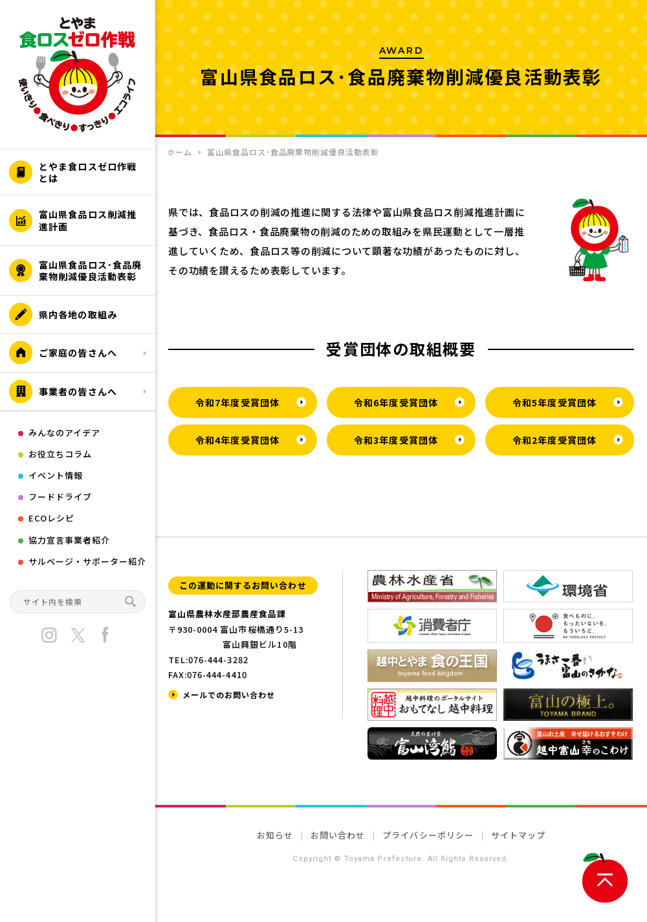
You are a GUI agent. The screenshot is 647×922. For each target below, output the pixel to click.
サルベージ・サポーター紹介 (87, 561)
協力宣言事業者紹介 (69, 540)
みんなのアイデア (64, 432)
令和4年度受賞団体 (237, 440)
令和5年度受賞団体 (554, 402)
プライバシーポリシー (427, 835)
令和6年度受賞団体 (396, 402)
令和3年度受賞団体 (396, 440)
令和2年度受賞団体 (554, 440)
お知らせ (275, 835)
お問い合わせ (338, 835)
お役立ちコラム (60, 454)
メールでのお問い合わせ (228, 694)
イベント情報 (55, 475)
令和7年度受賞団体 (237, 402)
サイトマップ (518, 835)
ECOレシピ (51, 518)
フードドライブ (60, 496)
